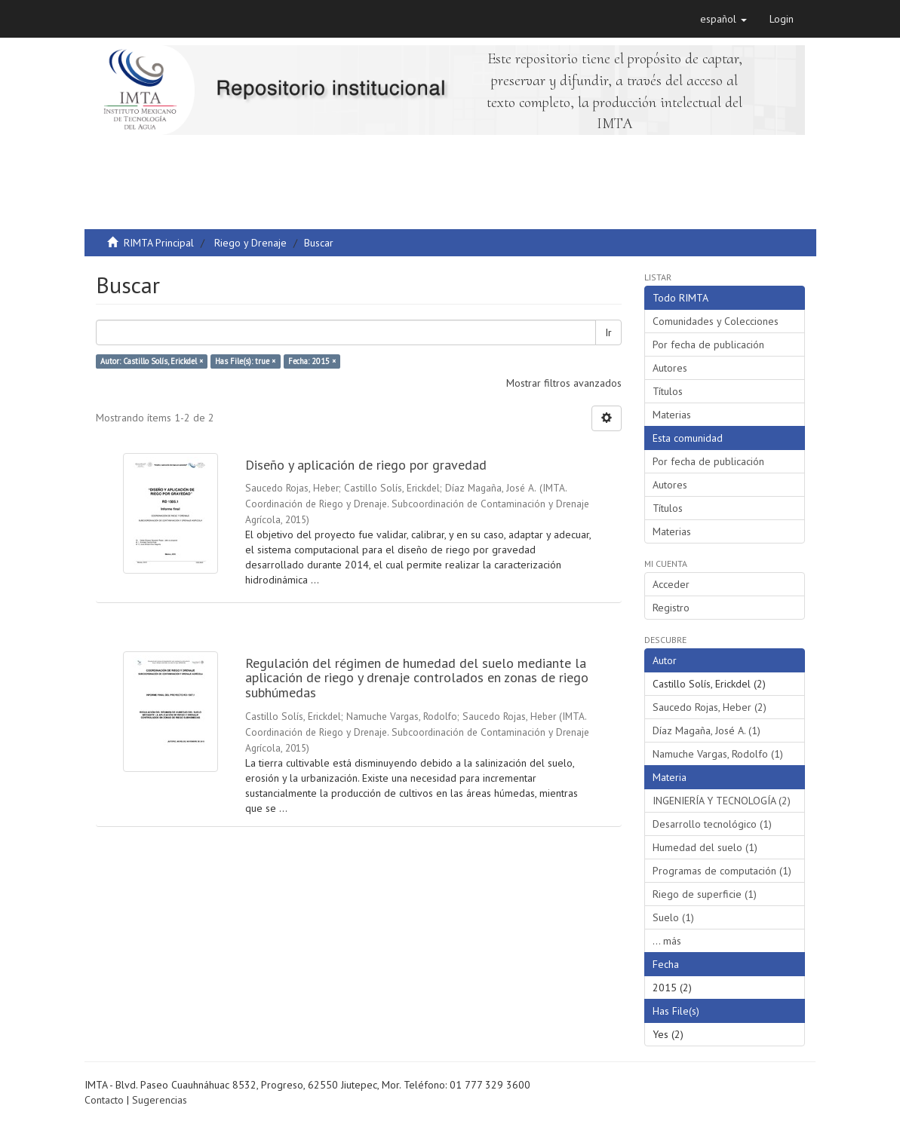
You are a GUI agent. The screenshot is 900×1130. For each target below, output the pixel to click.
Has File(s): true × (245, 361)
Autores (670, 368)
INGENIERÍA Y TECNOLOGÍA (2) (722, 800)
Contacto (104, 1100)
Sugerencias (159, 1100)
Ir (608, 332)
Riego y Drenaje (250, 243)
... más (667, 941)
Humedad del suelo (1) (705, 847)
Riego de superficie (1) (705, 894)
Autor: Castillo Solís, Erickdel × (151, 361)
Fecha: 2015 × (312, 361)
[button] (723, 19)
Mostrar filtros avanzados (564, 383)
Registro (671, 607)
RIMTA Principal (159, 243)
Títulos (668, 391)
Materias (672, 414)
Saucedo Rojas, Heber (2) (709, 707)
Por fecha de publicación (708, 344)
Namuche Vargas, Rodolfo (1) (718, 754)
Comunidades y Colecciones (716, 321)
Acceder (671, 584)
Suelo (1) (673, 917)
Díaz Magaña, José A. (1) (706, 730)
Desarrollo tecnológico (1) (712, 824)
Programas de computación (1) (722, 870)
